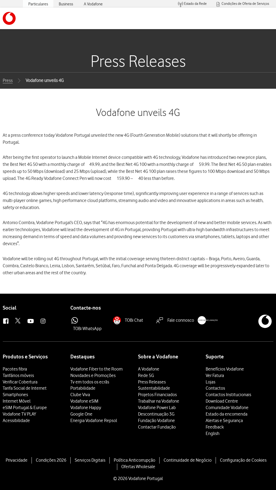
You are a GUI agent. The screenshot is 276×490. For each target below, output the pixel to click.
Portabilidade (82, 388)
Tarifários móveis (18, 375)
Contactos (215, 388)
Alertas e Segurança (224, 420)
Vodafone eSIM (84, 401)
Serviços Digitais (90, 460)
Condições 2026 (51, 460)
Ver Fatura (215, 375)
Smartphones (15, 394)
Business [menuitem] (66, 4)
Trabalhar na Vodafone (158, 401)
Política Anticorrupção (134, 460)
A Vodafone (148, 369)
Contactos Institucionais (228, 394)
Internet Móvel (16, 401)
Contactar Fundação (157, 427)
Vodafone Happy (85, 407)
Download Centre (222, 401)
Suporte (215, 357)
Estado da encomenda (226, 414)
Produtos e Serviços (25, 357)
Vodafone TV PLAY (19, 414)
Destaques (82, 357)
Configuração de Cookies (243, 460)
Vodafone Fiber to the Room (96, 369)
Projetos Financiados (157, 394)
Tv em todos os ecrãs (89, 382)
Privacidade (16, 460)
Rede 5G (146, 375)
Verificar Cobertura (20, 382)
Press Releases (152, 382)
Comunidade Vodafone (227, 407)
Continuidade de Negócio (188, 460)
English (212, 433)
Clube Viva (80, 394)
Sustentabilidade (154, 388)
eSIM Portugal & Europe (25, 407)
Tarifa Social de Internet (25, 388)
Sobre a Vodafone (158, 357)
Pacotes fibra (15, 369)
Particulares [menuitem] (38, 4)
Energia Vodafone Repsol (93, 420)
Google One (81, 414)
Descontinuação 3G (156, 414)
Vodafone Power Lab (157, 407)
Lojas (210, 382)
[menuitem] (192, 4)
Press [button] (8, 80)
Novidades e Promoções (93, 375)
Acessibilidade (16, 420)
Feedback (215, 427)
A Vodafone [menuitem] (93, 4)
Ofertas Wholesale (138, 466)
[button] (9, 18)
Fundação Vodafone (156, 420)
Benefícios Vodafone (225, 369)
